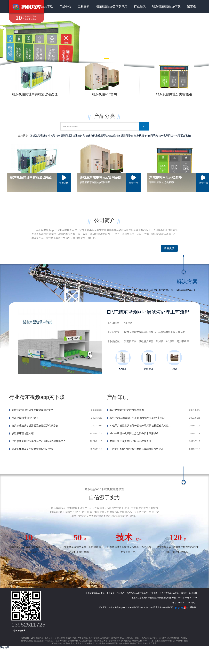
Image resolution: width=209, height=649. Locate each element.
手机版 (193, 607)
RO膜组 (122, 360)
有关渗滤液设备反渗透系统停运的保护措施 (35, 425)
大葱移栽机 (73, 641)
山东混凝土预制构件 (163, 641)
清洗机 (96, 638)
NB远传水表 (71, 638)
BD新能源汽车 (37, 638)
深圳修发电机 (69, 643)
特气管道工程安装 (150, 638)
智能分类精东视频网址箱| (97, 135)
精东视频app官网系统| (146, 135)
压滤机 (174, 360)
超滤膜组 (148, 360)
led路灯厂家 (148, 641)
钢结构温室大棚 (100, 641)
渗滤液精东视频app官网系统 (100, 177)
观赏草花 (79, 643)
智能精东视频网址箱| (122, 135)
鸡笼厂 (138, 638)
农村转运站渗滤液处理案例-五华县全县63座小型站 (137, 417)
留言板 (191, 6)
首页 (15, 6)
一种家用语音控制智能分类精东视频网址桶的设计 (136, 449)
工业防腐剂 (105, 638)
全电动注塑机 (27, 641)
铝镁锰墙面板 (112, 643)
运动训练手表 (114, 641)
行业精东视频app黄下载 (37, 397)
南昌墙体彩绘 (173, 638)
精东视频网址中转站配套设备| (174, 135)
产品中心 (65, 6)
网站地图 (4, 647)
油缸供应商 (100, 643)
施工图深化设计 (127, 638)
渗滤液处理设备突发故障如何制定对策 (32, 449)
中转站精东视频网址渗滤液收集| (65, 135)
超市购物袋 (124, 643)
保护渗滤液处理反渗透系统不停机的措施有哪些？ (38, 441)
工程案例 (83, 6)
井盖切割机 (83, 638)
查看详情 (63, 183)
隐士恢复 (61, 638)
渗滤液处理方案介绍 (23, 433)
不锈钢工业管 (136, 643)
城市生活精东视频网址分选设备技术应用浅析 (134, 433)
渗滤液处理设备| (39, 135)
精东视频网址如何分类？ (25, 417)
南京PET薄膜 (61, 641)
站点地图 (193, 593)
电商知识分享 (50, 638)
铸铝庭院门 (50, 641)
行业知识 (140, 6)
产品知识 (117, 397)
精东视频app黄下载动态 (111, 6)
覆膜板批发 (39, 641)
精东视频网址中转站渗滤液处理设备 (35, 177)
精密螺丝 (115, 638)
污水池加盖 (126, 641)
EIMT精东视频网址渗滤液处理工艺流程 (148, 312)
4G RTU (183, 638)
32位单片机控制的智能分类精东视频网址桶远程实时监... (140, 425)
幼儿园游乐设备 (86, 641)
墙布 (91, 638)
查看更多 (169, 248)
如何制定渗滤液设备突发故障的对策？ (32, 409)
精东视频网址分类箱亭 (165, 177)
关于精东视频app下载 (38, 6)
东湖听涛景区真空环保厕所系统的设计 (130, 441)
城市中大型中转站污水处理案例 (127, 409)
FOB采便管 (90, 643)
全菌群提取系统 (149, 643)
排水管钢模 (178, 641)
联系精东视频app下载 (166, 6)
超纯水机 (162, 638)
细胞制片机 (137, 641)
